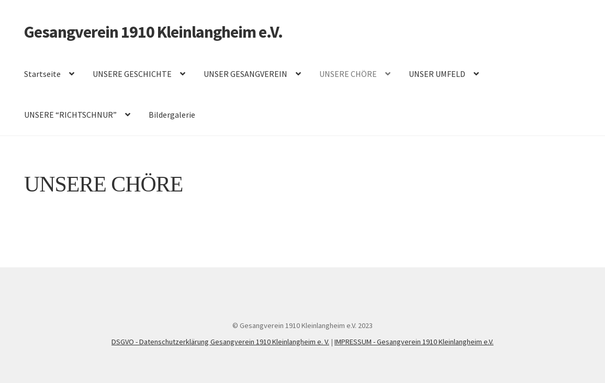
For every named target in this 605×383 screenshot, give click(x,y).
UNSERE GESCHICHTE (132, 74)
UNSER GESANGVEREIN (245, 74)
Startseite (42, 74)
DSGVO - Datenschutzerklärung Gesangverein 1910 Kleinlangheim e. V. (220, 341)
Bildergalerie (172, 114)
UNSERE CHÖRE (348, 74)
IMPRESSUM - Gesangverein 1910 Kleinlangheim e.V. (414, 341)
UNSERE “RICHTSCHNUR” (70, 114)
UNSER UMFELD (437, 74)
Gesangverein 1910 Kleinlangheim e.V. (153, 31)
